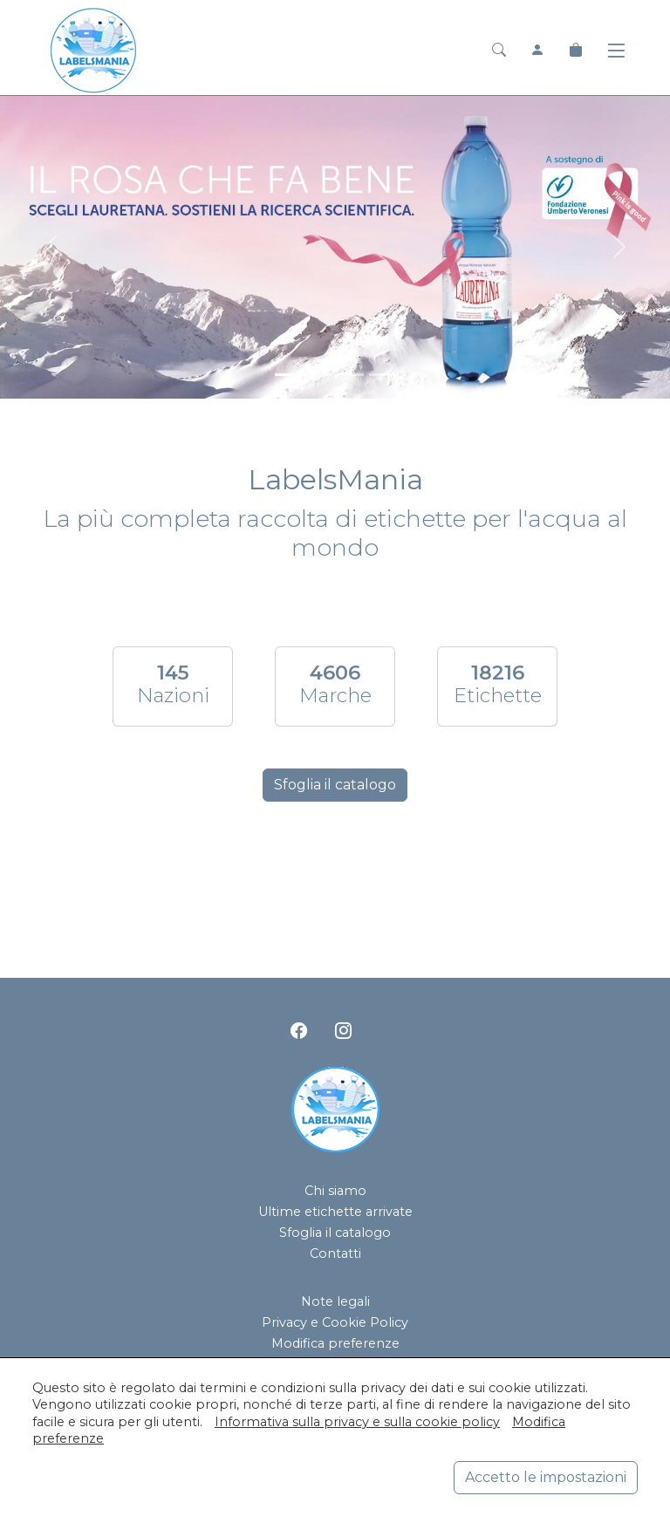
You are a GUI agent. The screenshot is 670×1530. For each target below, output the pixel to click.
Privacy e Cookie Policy (335, 1322)
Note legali (335, 1301)
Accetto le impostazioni (545, 1477)
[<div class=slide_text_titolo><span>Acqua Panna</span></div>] (319, 375)
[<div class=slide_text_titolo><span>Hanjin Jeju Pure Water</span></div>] (382, 375)
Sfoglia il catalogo (335, 784)
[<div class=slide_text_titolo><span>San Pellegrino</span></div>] (351, 375)
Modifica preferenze (335, 1343)
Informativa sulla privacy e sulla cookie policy (357, 1422)
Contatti (335, 1253)
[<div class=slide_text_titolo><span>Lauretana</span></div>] (288, 375)
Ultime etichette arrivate (335, 1211)
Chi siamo (335, 1191)
